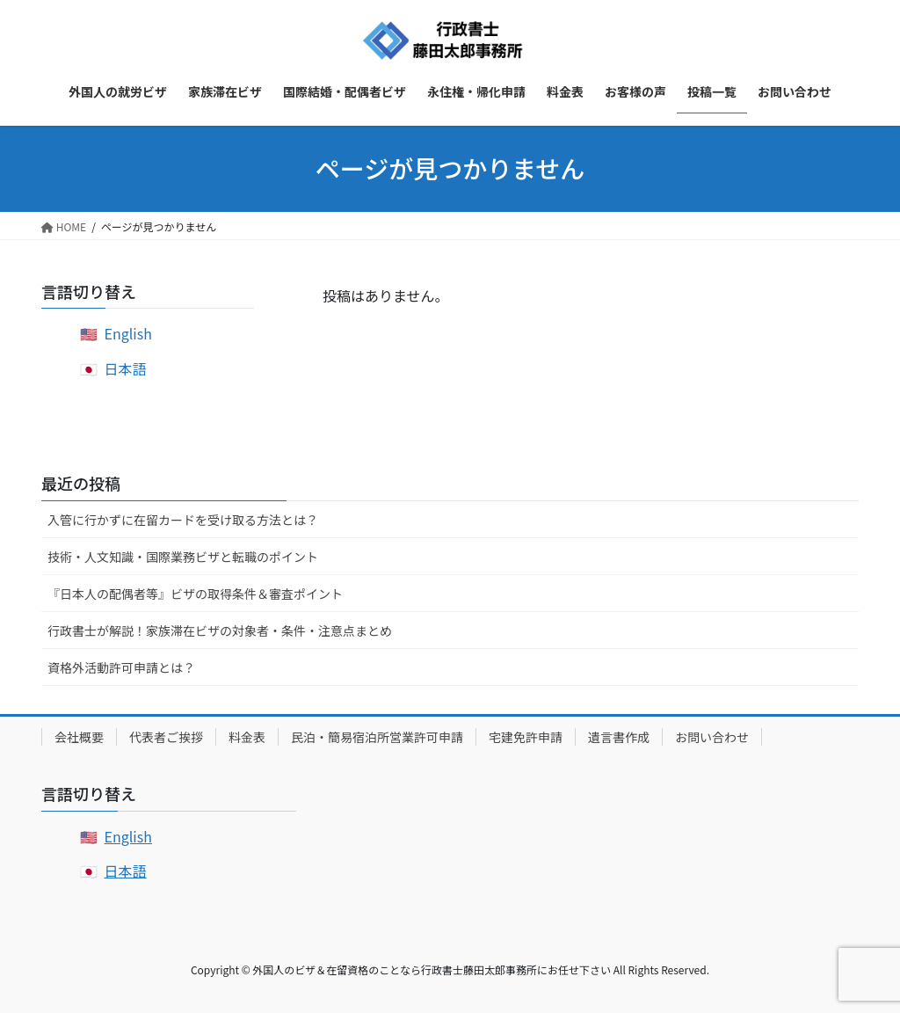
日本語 (126, 368)
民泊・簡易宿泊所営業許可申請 (377, 737)
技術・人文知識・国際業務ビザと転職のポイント (182, 556)
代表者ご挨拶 (166, 737)
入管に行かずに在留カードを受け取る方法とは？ (182, 519)
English (128, 333)
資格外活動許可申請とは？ (121, 667)
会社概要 (79, 737)
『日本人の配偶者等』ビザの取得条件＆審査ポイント (195, 593)
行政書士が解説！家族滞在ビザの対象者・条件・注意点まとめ (219, 630)
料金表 (247, 737)
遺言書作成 (619, 737)
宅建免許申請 (525, 737)
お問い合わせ (712, 737)
